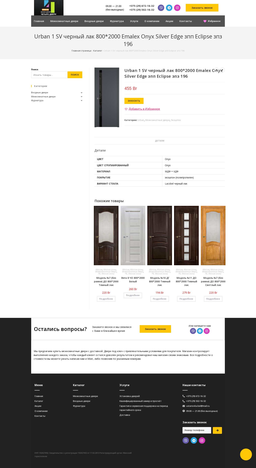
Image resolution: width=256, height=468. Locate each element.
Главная (39, 21)
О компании (151, 21)
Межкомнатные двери (64, 21)
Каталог (97, 50)
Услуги (134, 21)
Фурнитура (117, 21)
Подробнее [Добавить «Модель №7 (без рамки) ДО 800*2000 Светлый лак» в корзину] (213, 298)
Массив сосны (109, 269)
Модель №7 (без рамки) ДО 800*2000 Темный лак (106, 281)
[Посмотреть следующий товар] (222, 70)
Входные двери (94, 21)
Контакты (185, 21)
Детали (159, 140)
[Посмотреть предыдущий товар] (216, 70)
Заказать (134, 100)
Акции (169, 21)
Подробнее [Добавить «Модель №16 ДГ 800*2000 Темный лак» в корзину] (159, 298)
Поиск (34, 69)
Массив (99, 269)
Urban (141, 120)
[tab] (159, 141)
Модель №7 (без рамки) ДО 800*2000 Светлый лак (213, 281)
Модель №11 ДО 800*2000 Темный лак (186, 281)
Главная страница (81, 50)
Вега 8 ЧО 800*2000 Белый (133, 279)
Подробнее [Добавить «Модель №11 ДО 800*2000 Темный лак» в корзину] (186, 298)
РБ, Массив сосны (106, 273)
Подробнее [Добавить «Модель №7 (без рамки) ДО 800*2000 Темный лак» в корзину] (106, 298)
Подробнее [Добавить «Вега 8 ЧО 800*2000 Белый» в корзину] (133, 295)
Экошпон (176, 120)
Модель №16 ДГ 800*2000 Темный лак (159, 281)
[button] (202, 8)
